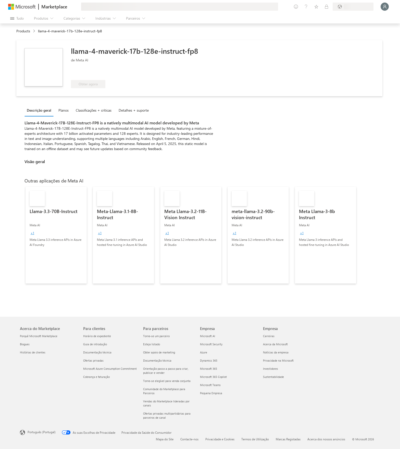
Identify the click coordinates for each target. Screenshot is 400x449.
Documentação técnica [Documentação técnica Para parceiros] (157, 360)
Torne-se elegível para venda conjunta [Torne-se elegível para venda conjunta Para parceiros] (167, 381)
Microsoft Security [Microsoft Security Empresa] (211, 344)
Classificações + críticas (93, 110)
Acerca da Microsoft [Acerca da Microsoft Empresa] (275, 344)
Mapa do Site (164, 439)
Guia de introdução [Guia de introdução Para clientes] (95, 344)
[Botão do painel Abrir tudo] (17, 18)
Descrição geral (39, 110)
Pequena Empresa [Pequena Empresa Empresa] (211, 393)
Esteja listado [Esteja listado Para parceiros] (151, 344)
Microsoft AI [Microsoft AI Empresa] (207, 336)
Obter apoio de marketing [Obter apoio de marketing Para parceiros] (159, 352)
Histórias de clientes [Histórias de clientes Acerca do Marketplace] (32, 352)
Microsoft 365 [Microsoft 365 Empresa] (208, 369)
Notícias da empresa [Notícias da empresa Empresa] (276, 352)
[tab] (40, 110)
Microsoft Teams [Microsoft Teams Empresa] (210, 385)
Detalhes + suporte (134, 110)
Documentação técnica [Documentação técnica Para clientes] (97, 352)
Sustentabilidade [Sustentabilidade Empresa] (273, 377)
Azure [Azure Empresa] (203, 352)
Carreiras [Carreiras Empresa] (268, 336)
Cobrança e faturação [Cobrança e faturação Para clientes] (96, 377)
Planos (63, 110)
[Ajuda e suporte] (306, 6)
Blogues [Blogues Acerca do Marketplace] (25, 344)
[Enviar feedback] (296, 6)
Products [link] (23, 31)
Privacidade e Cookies (219, 439)
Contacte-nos (189, 439)
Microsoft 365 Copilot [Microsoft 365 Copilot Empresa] (213, 377)
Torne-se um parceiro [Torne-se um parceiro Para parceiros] (156, 336)
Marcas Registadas (288, 439)
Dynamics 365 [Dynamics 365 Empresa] (208, 360)
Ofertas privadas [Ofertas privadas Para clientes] (93, 360)
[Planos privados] (326, 6)
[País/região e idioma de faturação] (353, 7)
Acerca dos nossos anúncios (326, 439)
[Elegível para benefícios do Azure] (91, 72)
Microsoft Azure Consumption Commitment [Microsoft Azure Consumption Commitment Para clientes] (110, 369)
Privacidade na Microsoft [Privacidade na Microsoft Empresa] (278, 360)
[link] (56, 235)
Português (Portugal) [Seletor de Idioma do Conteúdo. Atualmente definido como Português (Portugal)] (42, 432)
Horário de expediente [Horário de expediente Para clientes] (97, 336)
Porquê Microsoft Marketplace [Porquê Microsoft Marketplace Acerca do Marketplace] (38, 336)
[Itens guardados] (316, 6)
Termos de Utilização (255, 439)
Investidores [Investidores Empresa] (270, 369)
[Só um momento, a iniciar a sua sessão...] (385, 7)
